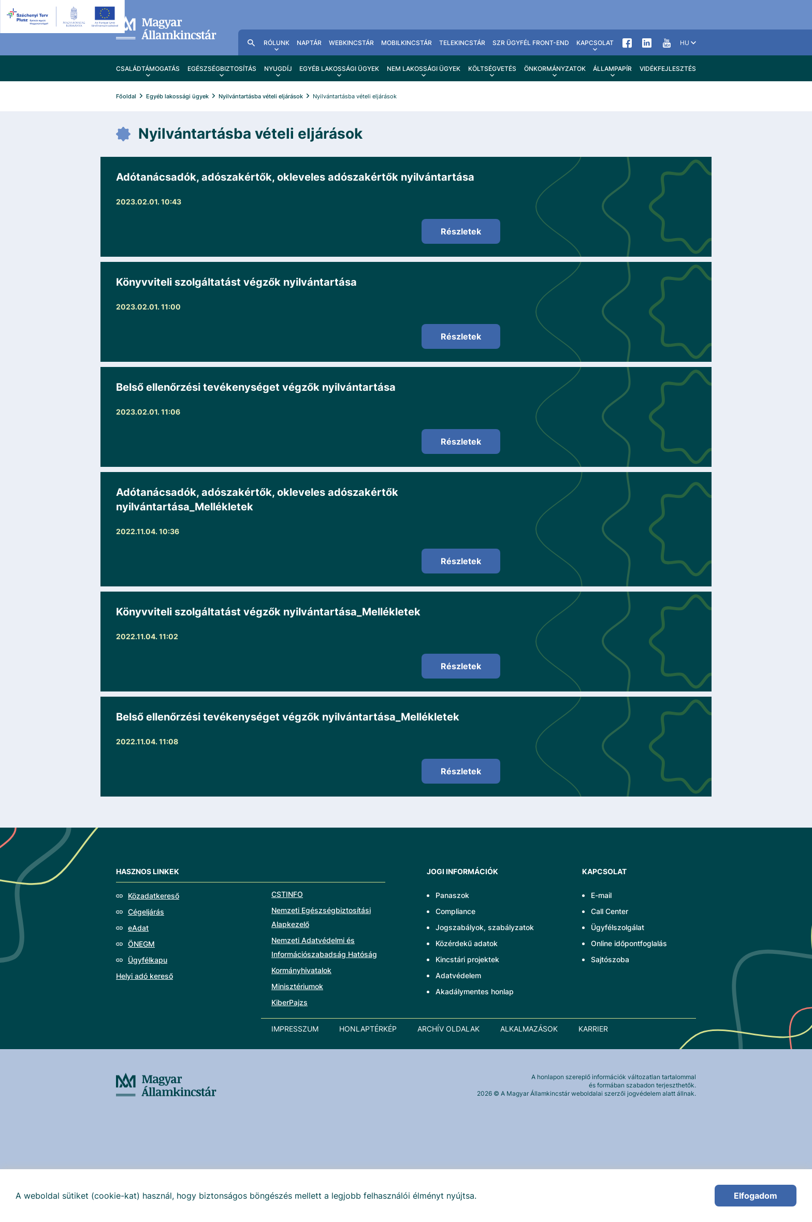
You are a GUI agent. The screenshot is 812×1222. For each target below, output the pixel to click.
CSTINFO (287, 894)
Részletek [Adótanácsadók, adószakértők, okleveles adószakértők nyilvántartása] (461, 231)
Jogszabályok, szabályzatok (485, 927)
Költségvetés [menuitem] (492, 68)
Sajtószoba (610, 959)
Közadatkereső (153, 895)
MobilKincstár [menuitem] (406, 43)
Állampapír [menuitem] (612, 68)
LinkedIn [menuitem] (647, 42)
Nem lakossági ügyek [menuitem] (423, 68)
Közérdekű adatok (467, 943)
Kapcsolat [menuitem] (595, 43)
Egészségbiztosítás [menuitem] (221, 68)
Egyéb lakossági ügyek (177, 96)
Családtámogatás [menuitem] (148, 68)
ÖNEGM (141, 943)
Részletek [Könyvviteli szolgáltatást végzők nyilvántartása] (461, 336)
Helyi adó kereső (144, 975)
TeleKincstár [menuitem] (462, 43)
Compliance (455, 911)
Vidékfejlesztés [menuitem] (668, 68)
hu (684, 43)
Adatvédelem (458, 975)
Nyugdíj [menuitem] (278, 68)
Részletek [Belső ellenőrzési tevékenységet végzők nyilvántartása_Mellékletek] (461, 771)
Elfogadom (755, 1195)
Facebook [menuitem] (627, 42)
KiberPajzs (289, 1002)
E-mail (601, 895)
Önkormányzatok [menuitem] (555, 68)
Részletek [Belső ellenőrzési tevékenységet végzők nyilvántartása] (461, 441)
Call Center (609, 911)
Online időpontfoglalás (629, 943)
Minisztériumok (297, 986)
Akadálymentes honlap (475, 991)
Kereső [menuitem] (251, 42)
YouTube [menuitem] (666, 42)
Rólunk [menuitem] (276, 43)
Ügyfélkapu (147, 959)
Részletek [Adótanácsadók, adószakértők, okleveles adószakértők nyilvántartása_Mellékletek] (461, 561)
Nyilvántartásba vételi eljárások (261, 96)
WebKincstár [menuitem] (351, 43)
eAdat (138, 927)
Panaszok (452, 895)
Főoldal (126, 96)
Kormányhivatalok (301, 970)
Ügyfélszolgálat (617, 927)
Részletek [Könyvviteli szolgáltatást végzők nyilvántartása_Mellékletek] (461, 666)
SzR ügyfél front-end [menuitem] (530, 43)
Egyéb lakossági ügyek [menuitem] (339, 68)
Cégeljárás (146, 911)
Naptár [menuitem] (309, 43)
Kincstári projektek (467, 959)
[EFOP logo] (64, 16)
